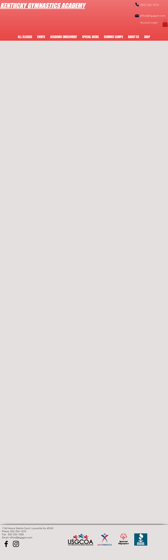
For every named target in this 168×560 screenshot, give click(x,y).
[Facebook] (6, 544)
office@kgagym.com (152, 16)
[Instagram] (16, 544)
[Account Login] (149, 23)
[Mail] (137, 16)
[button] (165, 23)
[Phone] (137, 4)
